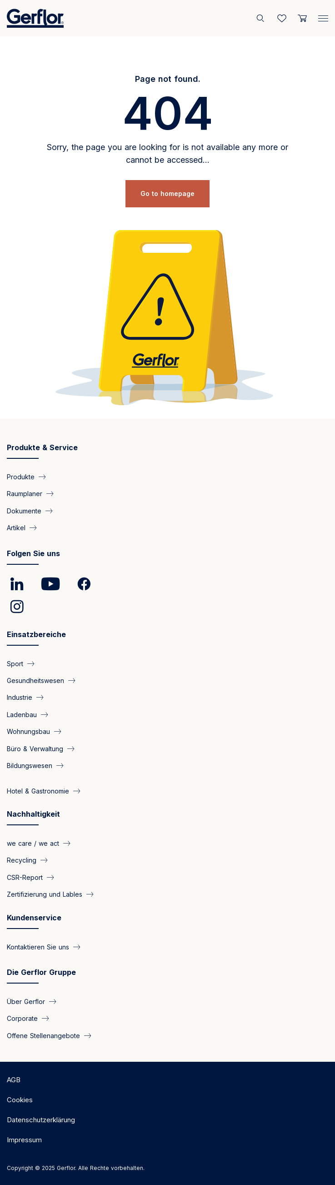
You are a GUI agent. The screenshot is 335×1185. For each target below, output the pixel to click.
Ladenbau (22, 714)
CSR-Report (25, 877)
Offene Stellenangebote (43, 1035)
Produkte (21, 476)
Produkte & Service (42, 447)
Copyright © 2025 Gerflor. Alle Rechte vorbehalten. (76, 1168)
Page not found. (167, 79)
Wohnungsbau (28, 731)
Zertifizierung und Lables (44, 894)
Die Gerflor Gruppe (41, 972)
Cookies (20, 1099)
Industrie (19, 697)
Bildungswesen (29, 765)
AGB (13, 1079)
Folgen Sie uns (33, 553)
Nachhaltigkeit (33, 813)
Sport (15, 663)
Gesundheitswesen (35, 680)
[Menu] (323, 16)
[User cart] (302, 18)
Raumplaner (24, 493)
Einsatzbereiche (36, 634)
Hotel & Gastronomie (38, 790)
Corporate (22, 1018)
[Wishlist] (282, 18)
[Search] (261, 18)
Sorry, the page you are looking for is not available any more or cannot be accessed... (167, 153)
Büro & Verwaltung (35, 748)
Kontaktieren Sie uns (38, 946)
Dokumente (24, 510)
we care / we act (33, 843)
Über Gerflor (26, 1001)
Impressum (24, 1139)
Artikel (16, 528)
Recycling (21, 860)
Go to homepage (167, 193)
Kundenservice (34, 917)
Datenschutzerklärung (41, 1119)
